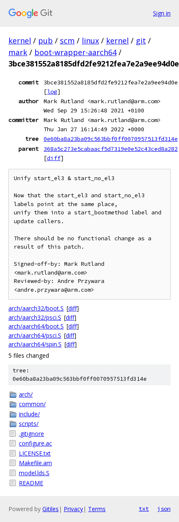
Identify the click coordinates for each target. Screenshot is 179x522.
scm (67, 41)
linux (90, 41)
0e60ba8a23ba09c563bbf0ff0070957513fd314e (111, 139)
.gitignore (31, 434)
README (31, 483)
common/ (32, 404)
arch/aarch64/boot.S (36, 326)
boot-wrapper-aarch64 (75, 52)
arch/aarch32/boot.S (36, 308)
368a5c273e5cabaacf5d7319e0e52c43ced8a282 (111, 149)
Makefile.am (35, 463)
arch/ (26, 394)
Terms (97, 509)
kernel (19, 41)
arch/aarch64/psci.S (34, 335)
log (52, 91)
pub (45, 41)
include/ (29, 414)
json (164, 508)
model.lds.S (34, 473)
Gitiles (50, 509)
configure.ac (35, 443)
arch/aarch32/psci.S (34, 317)
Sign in (162, 13)
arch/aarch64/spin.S (35, 344)
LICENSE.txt (35, 453)
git (141, 41)
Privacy (73, 509)
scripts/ (29, 424)
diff (53, 158)
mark (17, 52)
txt (144, 508)
